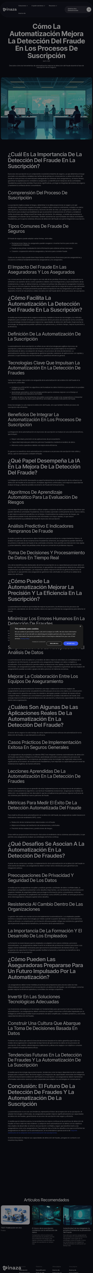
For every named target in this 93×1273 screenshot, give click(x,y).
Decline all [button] (54, 643)
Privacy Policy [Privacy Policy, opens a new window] (25, 638)
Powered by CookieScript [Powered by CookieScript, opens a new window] (39, 641)
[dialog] (46, 636)
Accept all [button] (71, 643)
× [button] (80, 626)
